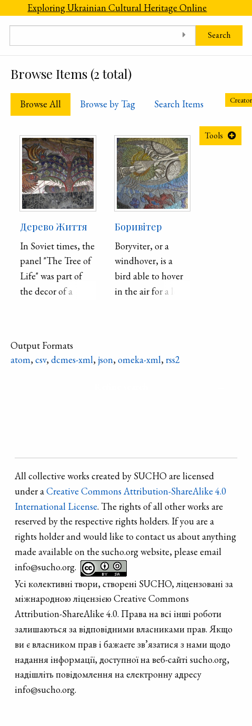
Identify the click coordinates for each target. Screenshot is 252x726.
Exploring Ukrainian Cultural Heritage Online (117, 8)
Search (219, 35)
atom (21, 360)
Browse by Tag (107, 104)
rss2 (173, 360)
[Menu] (9, 8)
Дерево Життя (53, 226)
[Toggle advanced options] (184, 35)
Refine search (121, 386)
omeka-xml (139, 360)
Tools (214, 135)
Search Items (179, 104)
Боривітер (138, 226)
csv (40, 360)
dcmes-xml (72, 360)
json (105, 360)
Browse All (40, 104)
